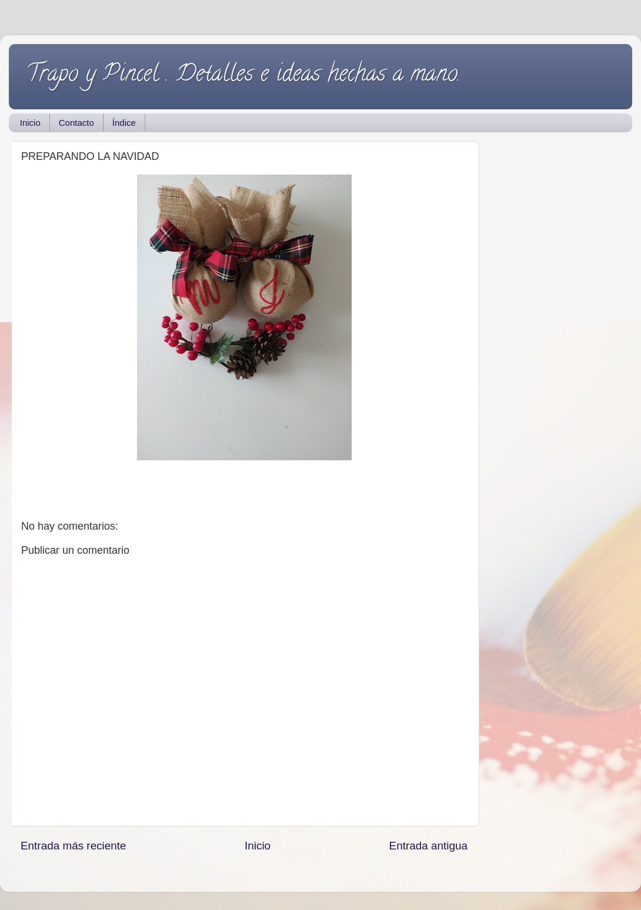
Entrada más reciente (73, 845)
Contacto (76, 123)
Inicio (30, 123)
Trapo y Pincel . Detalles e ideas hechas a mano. (243, 75)
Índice (124, 123)
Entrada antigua (428, 845)
